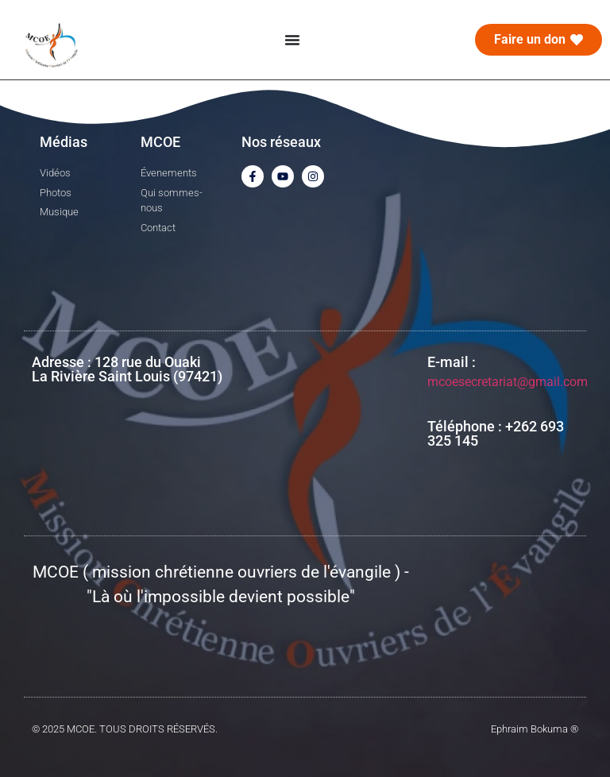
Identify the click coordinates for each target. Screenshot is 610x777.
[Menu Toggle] (292, 40)
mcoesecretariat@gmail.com (507, 381)
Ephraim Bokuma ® (534, 729)
